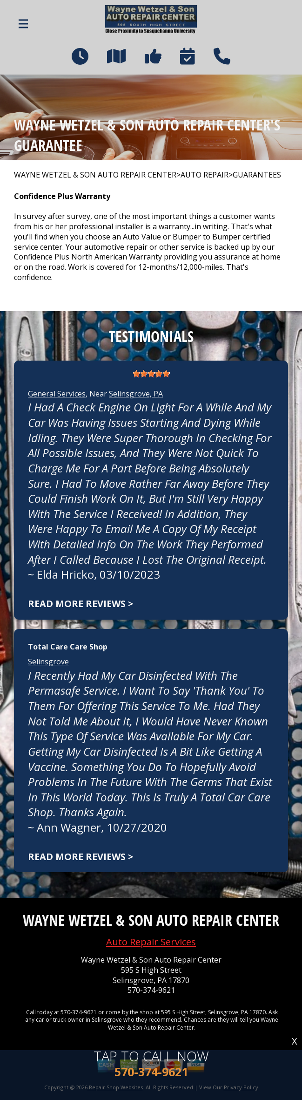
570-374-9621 (151, 990)
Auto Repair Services (151, 942)
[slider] (151, 373)
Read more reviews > (80, 603)
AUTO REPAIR (204, 175)
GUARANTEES (257, 175)
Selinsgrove (48, 661)
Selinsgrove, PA (136, 394)
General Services (57, 394)
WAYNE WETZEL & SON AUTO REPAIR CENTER (95, 175)
